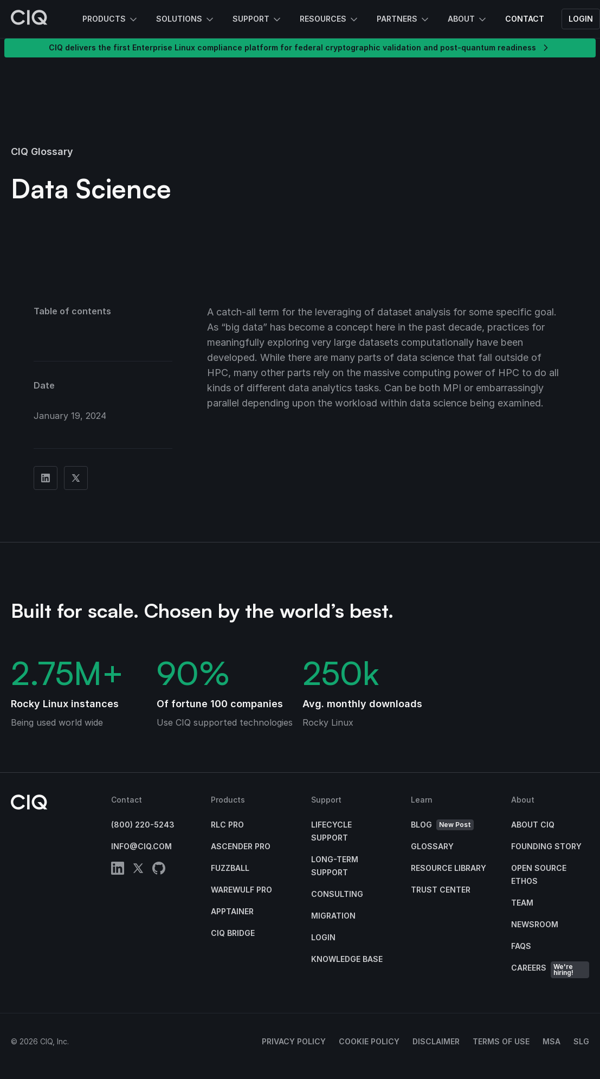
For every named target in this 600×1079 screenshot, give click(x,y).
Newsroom (534, 924)
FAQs (521, 946)
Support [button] (257, 19)
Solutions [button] (185, 19)
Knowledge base (347, 959)
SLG (581, 1041)
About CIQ (532, 824)
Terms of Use (501, 1041)
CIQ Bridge (233, 933)
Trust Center (440, 889)
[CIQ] (29, 19)
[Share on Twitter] (76, 478)
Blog (442, 825)
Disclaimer (436, 1041)
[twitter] (138, 870)
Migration (333, 915)
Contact (524, 18)
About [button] (468, 19)
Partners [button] (403, 19)
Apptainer (232, 911)
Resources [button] (329, 19)
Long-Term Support (334, 866)
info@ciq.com (141, 846)
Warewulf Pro (241, 889)
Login (581, 18)
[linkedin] (117, 870)
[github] (158, 870)
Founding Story (546, 846)
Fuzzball (230, 868)
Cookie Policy (369, 1041)
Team (522, 902)
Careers (550, 969)
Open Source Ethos (538, 874)
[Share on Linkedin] (45, 478)
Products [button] (110, 19)
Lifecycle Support (331, 831)
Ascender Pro (240, 846)
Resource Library (448, 868)
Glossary (432, 846)
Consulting (337, 894)
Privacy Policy (294, 1041)
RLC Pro (227, 824)
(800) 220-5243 (143, 824)
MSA (551, 1041)
